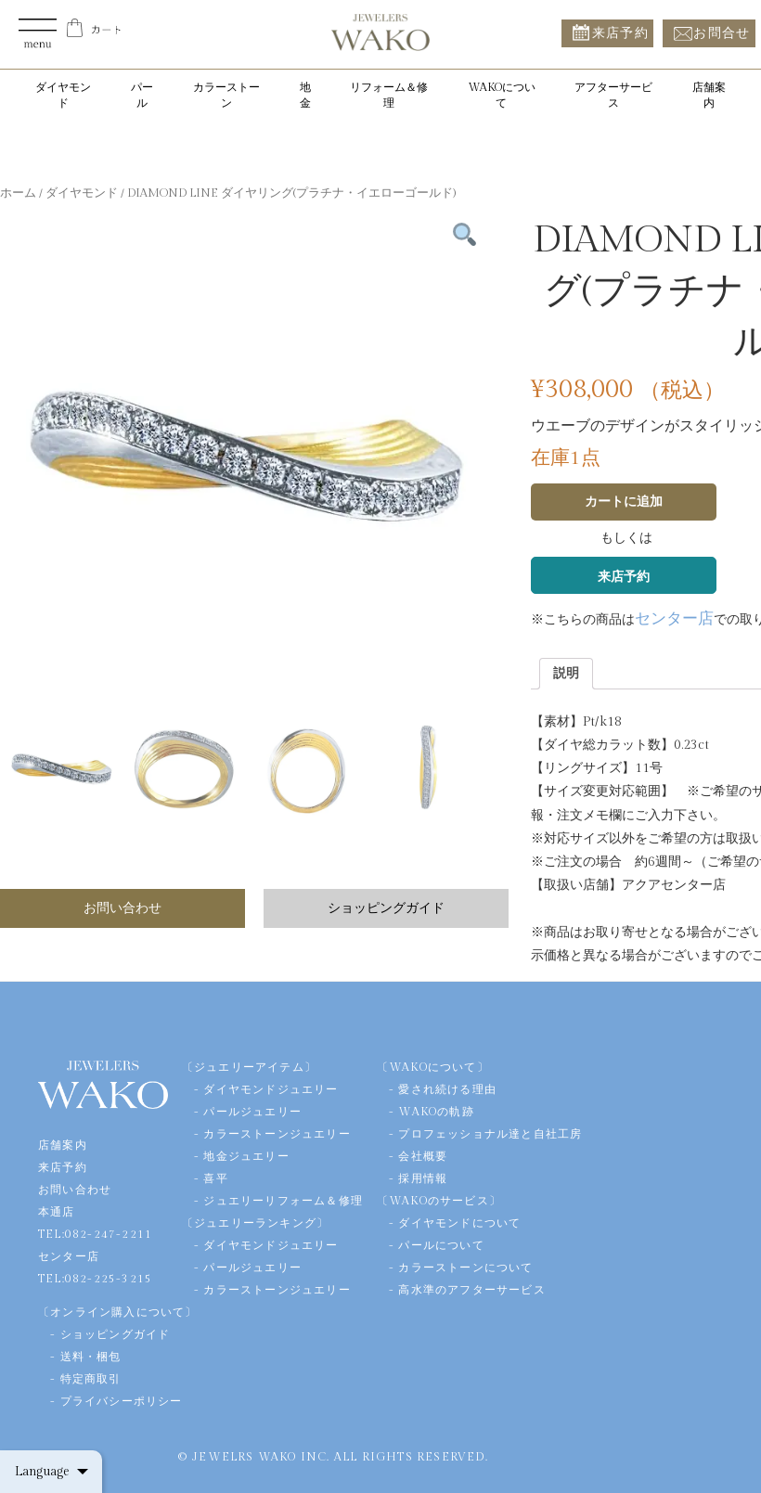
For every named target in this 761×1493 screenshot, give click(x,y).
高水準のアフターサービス (471, 1289)
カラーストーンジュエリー (276, 1133)
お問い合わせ (122, 908)
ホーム (18, 193)
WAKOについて (501, 95)
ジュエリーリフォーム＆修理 (283, 1200)
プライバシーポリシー (121, 1401)
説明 (566, 673)
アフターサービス (613, 95)
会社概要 (422, 1156)
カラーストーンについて (465, 1267)
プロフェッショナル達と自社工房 (490, 1133)
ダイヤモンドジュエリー (270, 1089)
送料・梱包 (91, 1356)
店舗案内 (709, 95)
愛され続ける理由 (447, 1089)
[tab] (566, 673)
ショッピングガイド (386, 908)
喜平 (215, 1178)
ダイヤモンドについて (459, 1222)
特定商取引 (91, 1378)
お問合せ (722, 33)
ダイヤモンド (63, 95)
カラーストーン (226, 95)
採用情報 (422, 1178)
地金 (305, 95)
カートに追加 (624, 502)
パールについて (441, 1245)
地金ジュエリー (246, 1156)
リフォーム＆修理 (389, 95)
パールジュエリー (252, 1111)
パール (142, 95)
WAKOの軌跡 (435, 1111)
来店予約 (621, 33)
